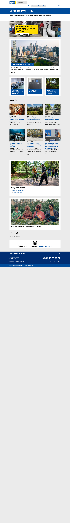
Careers (51, 261)
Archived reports (17, 192)
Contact (42, 19)
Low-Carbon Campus (45, 15)
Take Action (21, 19)
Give (44, 5)
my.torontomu (52, 5)
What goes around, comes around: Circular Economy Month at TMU (16, 119)
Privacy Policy (12, 265)
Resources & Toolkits (32, 15)
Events (12, 233)
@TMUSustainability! (44, 246)
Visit (39, 5)
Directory (11, 261)
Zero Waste (13, 19)
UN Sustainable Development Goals (26, 226)
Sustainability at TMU (21, 11)
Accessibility (20, 265)
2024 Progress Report (19, 190)
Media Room (58, 261)
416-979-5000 (14, 258)
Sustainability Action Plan (17, 15)
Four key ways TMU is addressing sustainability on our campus (35, 145)
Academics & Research (32, 19)
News (11, 100)
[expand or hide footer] (60, 253)
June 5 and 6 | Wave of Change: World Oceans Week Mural (15, 145)
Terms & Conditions (29, 265)
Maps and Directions (19, 261)
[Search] (25, 2)
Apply (33, 5)
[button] (28, 6)
